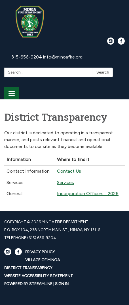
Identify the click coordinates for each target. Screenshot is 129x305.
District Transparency (28, 268)
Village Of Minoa (42, 260)
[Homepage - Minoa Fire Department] (64, 21)
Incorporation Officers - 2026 (88, 193)
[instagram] (110, 43)
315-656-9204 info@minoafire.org (47, 57)
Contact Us (69, 171)
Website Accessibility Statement (38, 275)
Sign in (62, 283)
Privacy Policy (40, 252)
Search (102, 72)
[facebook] (121, 43)
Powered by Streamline (28, 283)
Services (65, 182)
